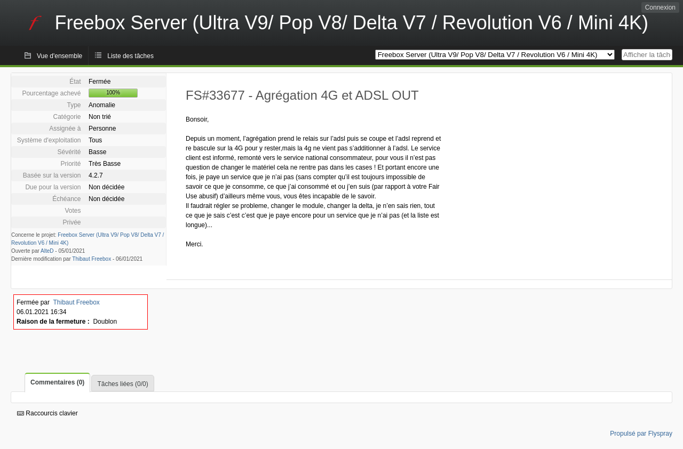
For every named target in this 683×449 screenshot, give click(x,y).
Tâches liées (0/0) (122, 384)
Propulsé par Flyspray (641, 433)
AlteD (47, 251)
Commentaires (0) (57, 382)
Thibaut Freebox (91, 259)
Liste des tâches (130, 56)
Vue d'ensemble (59, 56)
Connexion (660, 7)
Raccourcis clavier (47, 413)
